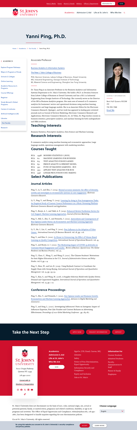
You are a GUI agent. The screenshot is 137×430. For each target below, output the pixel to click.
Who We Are (115, 12)
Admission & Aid (84, 12)
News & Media (51, 3)
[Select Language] (112, 411)
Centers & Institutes (8, 109)
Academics (69, 12)
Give (121, 4)
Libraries (4, 118)
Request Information (98, 332)
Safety (76, 358)
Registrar (4, 97)
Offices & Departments (91, 3)
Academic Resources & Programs (9, 87)
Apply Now (77, 332)
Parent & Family (114, 370)
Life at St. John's (101, 12)
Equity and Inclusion (82, 374)
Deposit (118, 332)
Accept (84, 425)
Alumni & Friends (69, 3)
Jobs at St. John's (81, 377)
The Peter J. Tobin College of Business (46, 72)
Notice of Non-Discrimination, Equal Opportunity (86, 363)
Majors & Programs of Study (11, 72)
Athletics (79, 3)
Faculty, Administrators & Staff (115, 365)
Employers (112, 374)
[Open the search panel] (124, 14)
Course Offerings (7, 93)
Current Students (115, 355)
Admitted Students (115, 358)
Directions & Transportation (25, 384)
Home (14, 48)
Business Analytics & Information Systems (48, 68)
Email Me (110, 110)
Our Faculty (32, 48)
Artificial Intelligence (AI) (10, 114)
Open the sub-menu (24, 76)
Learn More (99, 425)
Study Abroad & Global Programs (9, 103)
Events (60, 3)
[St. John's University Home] (25, 12)
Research (4, 127)
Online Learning (7, 81)
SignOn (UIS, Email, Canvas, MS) (87, 351)
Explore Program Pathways (10, 67)
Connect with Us (25, 380)
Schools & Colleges (8, 76)
